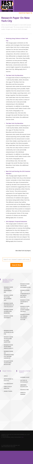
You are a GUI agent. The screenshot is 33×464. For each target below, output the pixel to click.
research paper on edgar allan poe (8, 332)
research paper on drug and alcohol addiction (8, 339)
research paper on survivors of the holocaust (9, 304)
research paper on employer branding (8, 311)
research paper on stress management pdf (8, 289)
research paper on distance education (8, 362)
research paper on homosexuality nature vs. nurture (25, 294)
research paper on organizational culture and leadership (9, 355)
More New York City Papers (23, 250)
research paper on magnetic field (24, 301)
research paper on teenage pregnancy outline (24, 317)
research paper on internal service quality (8, 346)
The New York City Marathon (14, 75)
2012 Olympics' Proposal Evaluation (16, 221)
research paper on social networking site (8, 297)
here (22, 437)
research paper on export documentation (25, 285)
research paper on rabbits (8, 316)
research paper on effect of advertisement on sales (24, 309)
